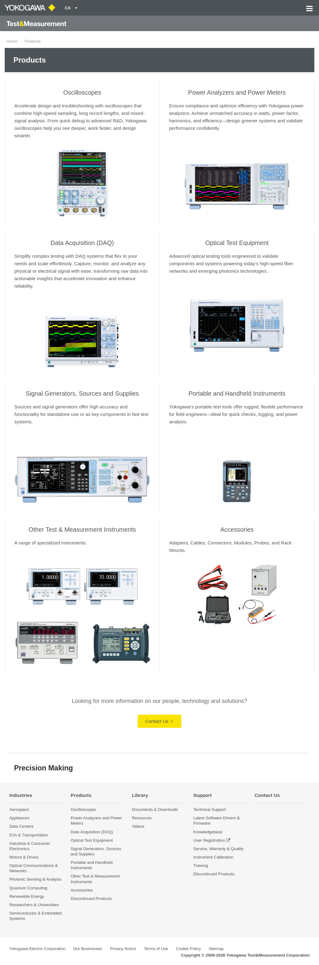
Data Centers (21, 826)
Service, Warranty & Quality (218, 848)
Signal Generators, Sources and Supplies (82, 393)
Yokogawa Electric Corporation (37, 948)
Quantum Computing (28, 888)
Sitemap (216, 948)
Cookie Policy (188, 948)
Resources (142, 818)
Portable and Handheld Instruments (236, 393)
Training (200, 865)
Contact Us (158, 721)
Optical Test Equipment (237, 242)
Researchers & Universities (34, 904)
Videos (138, 826)
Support (202, 795)
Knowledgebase (207, 832)
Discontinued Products (91, 898)
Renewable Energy (26, 896)
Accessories (237, 529)
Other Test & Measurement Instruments (82, 529)
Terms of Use (156, 948)
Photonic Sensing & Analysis (35, 879)
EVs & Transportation (28, 835)
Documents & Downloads (155, 809)
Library (140, 795)
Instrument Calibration (213, 857)
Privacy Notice (123, 948)
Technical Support (209, 809)
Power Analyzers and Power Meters (237, 92)
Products (81, 795)
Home (12, 41)
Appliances (19, 818)
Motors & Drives (24, 857)
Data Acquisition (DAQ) (82, 242)
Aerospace (19, 809)
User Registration (209, 840)
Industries (20, 795)
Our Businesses (87, 948)
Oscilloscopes (82, 92)
